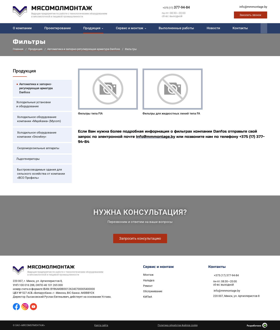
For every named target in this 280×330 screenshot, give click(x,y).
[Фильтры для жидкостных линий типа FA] (172, 92)
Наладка (148, 280)
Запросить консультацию (140, 238)
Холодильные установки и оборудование (33, 104)
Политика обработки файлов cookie (178, 325)
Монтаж (148, 274)
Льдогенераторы (28, 159)
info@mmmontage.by (155, 137)
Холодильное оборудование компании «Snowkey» (36, 134)
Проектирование (57, 28)
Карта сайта (101, 325)
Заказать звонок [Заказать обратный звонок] (250, 15)
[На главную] (63, 11)
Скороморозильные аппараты (38, 148)
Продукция (91, 28)
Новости (213, 28)
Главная (18, 49)
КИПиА (147, 296)
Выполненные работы (176, 28)
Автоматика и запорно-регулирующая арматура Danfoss (83, 49)
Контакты (240, 28)
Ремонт (148, 285)
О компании (22, 28)
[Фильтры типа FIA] (108, 92)
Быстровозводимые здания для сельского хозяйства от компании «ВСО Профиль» (41, 174)
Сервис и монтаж (129, 28)
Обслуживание (152, 291)
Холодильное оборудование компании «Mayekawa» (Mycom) (39, 119)
